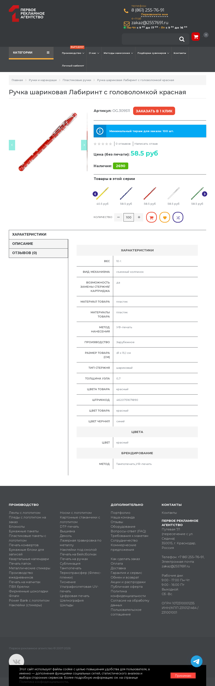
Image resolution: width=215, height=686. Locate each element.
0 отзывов (123, 143)
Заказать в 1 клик (154, 111)
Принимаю (183, 676)
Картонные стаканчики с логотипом (80, 519)
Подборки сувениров (153, 53)
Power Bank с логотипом (29, 600)
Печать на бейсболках (78, 554)
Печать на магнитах (25, 582)
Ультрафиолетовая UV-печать (79, 589)
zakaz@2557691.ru (149, 23)
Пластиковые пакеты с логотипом (27, 538)
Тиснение (68, 582)
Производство (73, 51)
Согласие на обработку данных (130, 602)
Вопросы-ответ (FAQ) (128, 531)
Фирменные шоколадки (28, 591)
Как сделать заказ (125, 559)
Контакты (180, 53)
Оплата (117, 563)
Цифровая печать (74, 596)
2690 (120, 166)
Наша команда (123, 517)
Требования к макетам (129, 536)
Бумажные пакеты (24, 531)
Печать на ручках (74, 559)
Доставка (118, 568)
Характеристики (29, 234)
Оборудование (123, 527)
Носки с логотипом (76, 513)
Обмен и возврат (125, 577)
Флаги (14, 596)
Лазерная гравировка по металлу (80, 542)
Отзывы (117, 522)
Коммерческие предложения (123, 547)
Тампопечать (70, 568)
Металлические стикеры (29, 568)
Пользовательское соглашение (126, 612)
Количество (103, 217)
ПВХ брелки (19, 587)
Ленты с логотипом (25, 513)
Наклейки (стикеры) (25, 605)
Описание (22, 244)
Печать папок (20, 563)
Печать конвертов (24, 545)
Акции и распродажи (128, 582)
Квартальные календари (29, 559)
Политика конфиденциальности (128, 593)
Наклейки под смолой (78, 550)
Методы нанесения (118, 53)
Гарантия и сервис (126, 573)
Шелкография (72, 600)
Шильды (66, 605)
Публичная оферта (127, 587)
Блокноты (17, 527)
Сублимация (70, 563)
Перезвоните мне (154, 14)
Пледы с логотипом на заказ (27, 519)
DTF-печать (69, 527)
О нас (94, 53)
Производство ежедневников (21, 575)
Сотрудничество (124, 540)
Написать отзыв (146, 143)
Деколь (66, 536)
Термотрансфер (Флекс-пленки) (80, 575)
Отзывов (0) (24, 253)
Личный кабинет (73, 65)
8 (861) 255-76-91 (147, 10)
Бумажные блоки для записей (26, 552)
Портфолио (120, 513)
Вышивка (67, 531)
